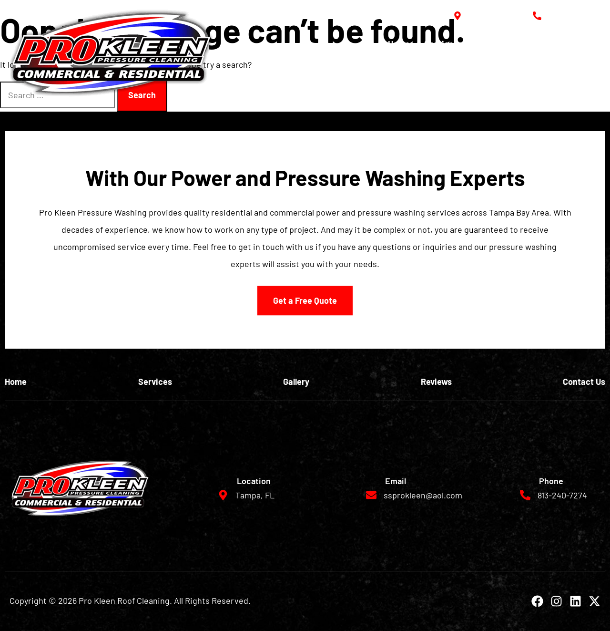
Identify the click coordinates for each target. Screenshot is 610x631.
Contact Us (579, 44)
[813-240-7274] (537, 15)
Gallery (485, 44)
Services (441, 44)
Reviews (528, 44)
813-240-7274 (574, 15)
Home (399, 44)
